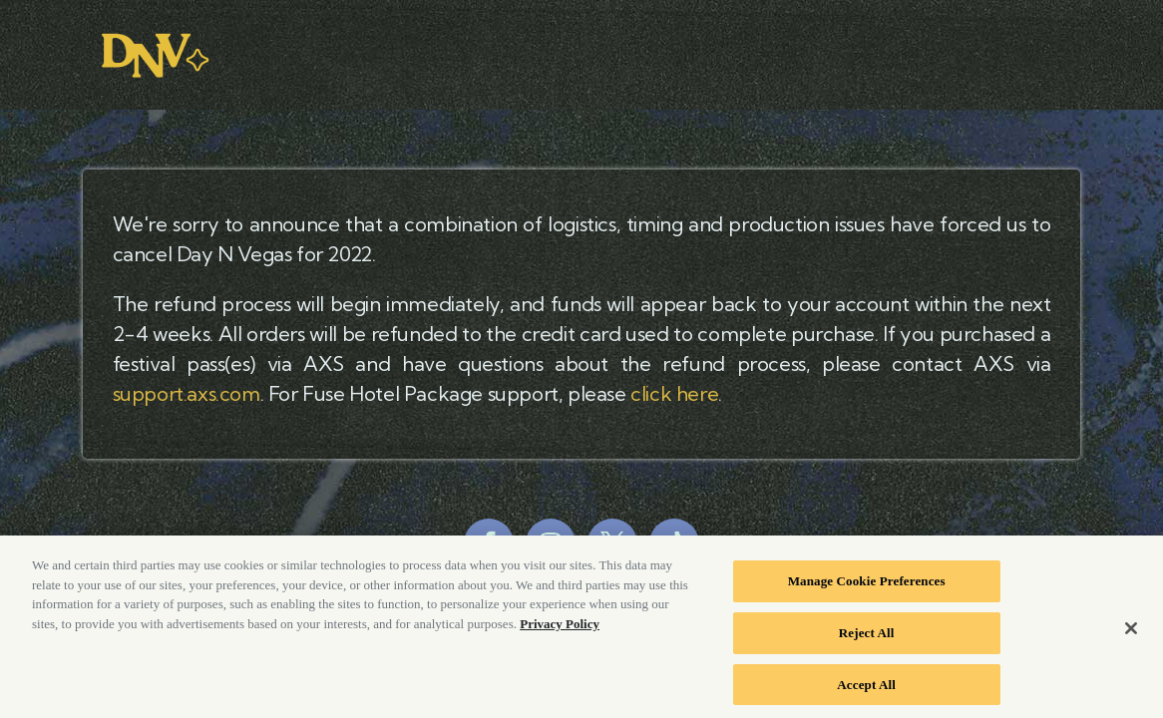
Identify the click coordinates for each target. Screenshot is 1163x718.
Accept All (866, 689)
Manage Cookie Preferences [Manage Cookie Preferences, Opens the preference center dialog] (867, 586)
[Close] (1131, 634)
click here (674, 393)
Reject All (867, 638)
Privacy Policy (559, 629)
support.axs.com (186, 393)
